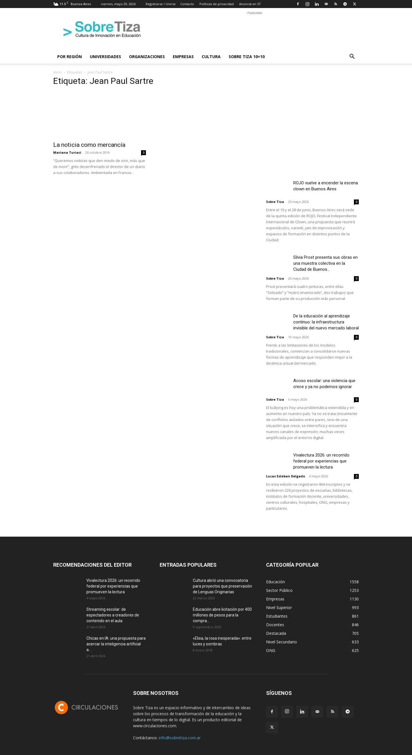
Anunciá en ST (250, 4)
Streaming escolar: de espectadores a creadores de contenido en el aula (112, 615)
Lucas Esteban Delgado (285, 476)
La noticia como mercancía (89, 144)
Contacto (187, 4)
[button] (352, 57)
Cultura (211, 56)
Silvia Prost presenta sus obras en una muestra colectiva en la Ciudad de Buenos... (325, 263)
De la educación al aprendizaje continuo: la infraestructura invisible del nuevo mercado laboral (326, 322)
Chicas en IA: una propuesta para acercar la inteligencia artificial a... (116, 644)
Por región (69, 56)
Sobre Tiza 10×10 (247, 56)
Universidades (105, 56)
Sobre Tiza (275, 201)
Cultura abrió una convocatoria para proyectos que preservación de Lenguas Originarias (222, 586)
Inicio (57, 72)
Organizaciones (147, 56)
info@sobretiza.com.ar (180, 737)
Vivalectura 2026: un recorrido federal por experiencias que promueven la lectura (321, 461)
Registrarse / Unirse (161, 4)
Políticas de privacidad (216, 4)
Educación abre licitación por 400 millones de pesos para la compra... (222, 615)
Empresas (183, 56)
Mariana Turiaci (67, 152)
